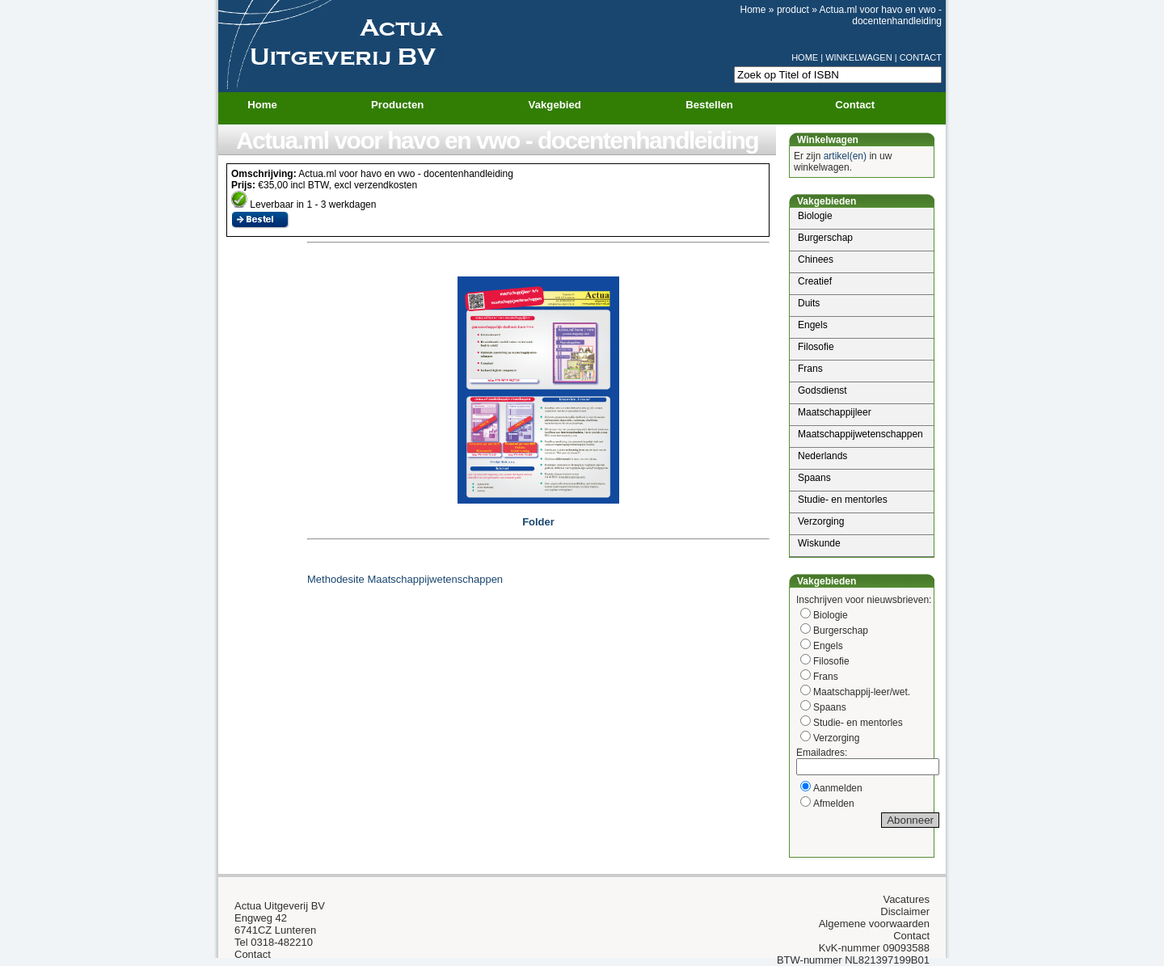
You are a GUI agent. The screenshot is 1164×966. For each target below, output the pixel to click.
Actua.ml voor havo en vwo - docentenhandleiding (881, 15)
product (793, 9)
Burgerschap (825, 237)
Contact (855, 105)
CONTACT (921, 57)
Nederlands (822, 456)
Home (753, 9)
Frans (810, 368)
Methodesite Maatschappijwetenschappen (405, 579)
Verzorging (821, 521)
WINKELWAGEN (858, 57)
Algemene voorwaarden (874, 923)
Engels (813, 325)
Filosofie (816, 346)
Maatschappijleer (834, 412)
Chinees (815, 259)
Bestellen (709, 105)
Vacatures (906, 899)
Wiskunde (819, 543)
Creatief (815, 281)
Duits (809, 303)
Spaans (814, 477)
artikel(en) (845, 156)
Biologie (815, 215)
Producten (407, 105)
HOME (804, 57)
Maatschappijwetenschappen (860, 434)
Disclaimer (905, 911)
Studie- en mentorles (843, 499)
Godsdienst (822, 390)
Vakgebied (565, 105)
